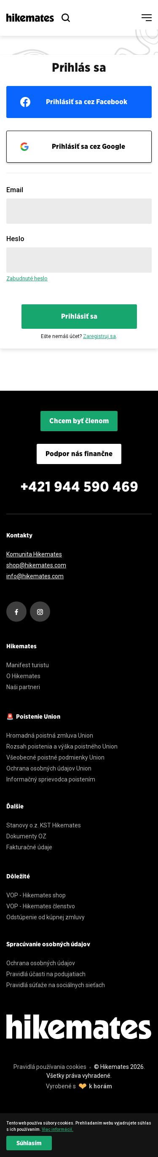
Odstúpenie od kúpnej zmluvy (45, 917)
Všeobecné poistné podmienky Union (55, 757)
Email (14, 190)
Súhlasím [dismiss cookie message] (29, 1143)
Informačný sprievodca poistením (50, 779)
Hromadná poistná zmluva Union (49, 735)
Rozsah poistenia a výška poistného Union (62, 746)
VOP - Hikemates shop (36, 895)
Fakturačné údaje (29, 847)
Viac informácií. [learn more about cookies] (57, 1129)
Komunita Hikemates (34, 554)
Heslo (15, 239)
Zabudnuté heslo (27, 278)
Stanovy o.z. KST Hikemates (43, 825)
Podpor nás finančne (79, 454)
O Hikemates (23, 676)
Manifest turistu (27, 665)
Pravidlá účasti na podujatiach (46, 974)
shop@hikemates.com (36, 565)
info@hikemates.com (35, 576)
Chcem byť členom (79, 421)
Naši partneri (23, 687)
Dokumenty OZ (26, 836)
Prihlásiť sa (79, 316)
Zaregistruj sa (99, 336)
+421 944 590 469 (79, 486)
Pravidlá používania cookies (49, 1066)
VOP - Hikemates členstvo (40, 906)
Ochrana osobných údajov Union (48, 768)
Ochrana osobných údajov (40, 963)
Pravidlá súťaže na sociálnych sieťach (55, 985)
